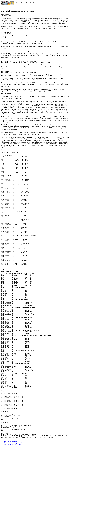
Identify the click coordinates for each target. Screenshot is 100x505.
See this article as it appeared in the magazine (17, 501)
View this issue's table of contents (13, 502)
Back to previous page (10, 499)
